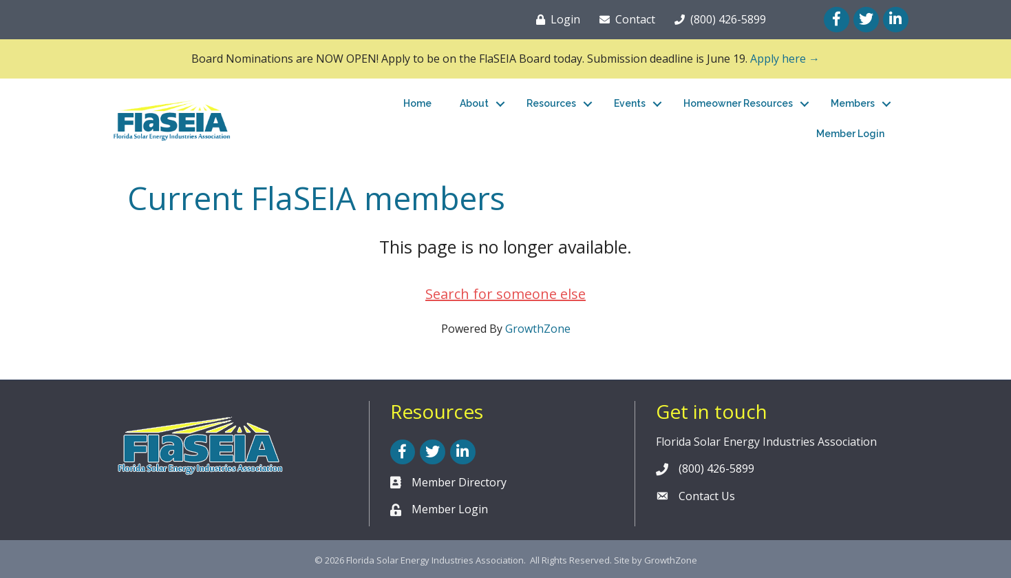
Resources (551, 103)
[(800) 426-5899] (717, 19)
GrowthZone (538, 328)
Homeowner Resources (738, 103)
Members (853, 103)
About (474, 103)
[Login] (555, 19)
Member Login (850, 133)
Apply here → (785, 58)
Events (630, 103)
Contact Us (707, 496)
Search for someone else (505, 294)
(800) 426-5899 (716, 468)
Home (417, 103)
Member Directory (459, 482)
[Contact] (624, 19)
